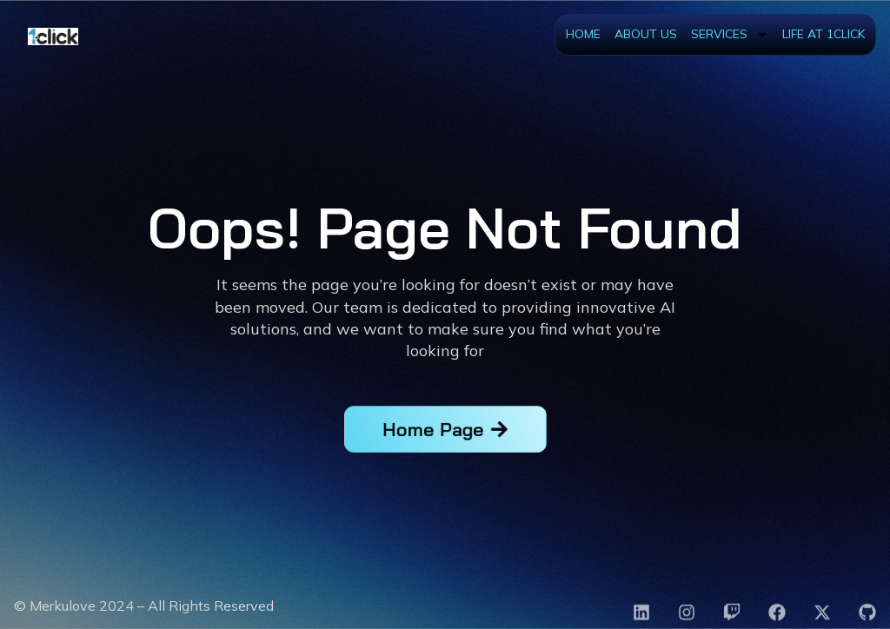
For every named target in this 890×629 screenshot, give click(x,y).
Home (583, 34)
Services (729, 35)
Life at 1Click (823, 34)
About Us (645, 34)
